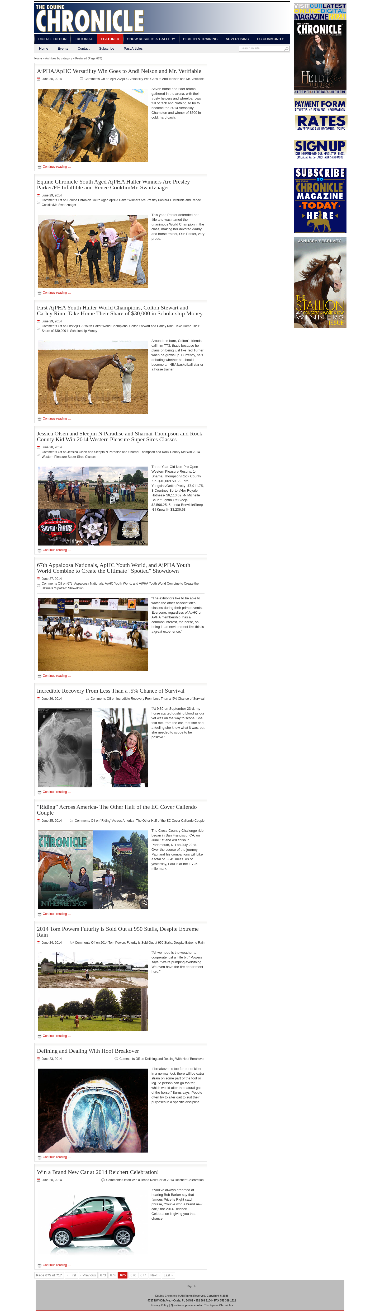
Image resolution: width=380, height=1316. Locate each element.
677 (143, 1275)
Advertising (237, 39)
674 (113, 1275)
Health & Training (200, 39)
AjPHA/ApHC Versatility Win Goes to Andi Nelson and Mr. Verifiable (119, 71)
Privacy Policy (160, 1305)
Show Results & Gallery (151, 39)
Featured (110, 39)
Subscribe (106, 48)
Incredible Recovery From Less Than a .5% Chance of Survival (110, 690)
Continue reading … (57, 166)
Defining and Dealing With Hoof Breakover (88, 1050)
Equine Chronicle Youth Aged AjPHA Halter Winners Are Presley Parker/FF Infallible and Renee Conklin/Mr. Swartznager (113, 184)
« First (71, 1275)
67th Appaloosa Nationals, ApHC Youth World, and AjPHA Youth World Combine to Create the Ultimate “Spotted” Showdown (113, 568)
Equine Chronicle (166, 1295)
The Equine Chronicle (217, 1305)
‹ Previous (88, 1275)
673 (103, 1275)
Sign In (191, 1286)
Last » (168, 1275)
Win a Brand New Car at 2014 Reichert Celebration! (98, 1172)
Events (63, 48)
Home (43, 48)
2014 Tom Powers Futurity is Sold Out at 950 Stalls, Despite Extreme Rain (118, 931)
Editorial (83, 39)
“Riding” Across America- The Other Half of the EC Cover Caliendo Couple (117, 809)
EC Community (270, 39)
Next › (155, 1275)
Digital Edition (52, 39)
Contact (83, 48)
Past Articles (133, 48)
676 (133, 1275)
